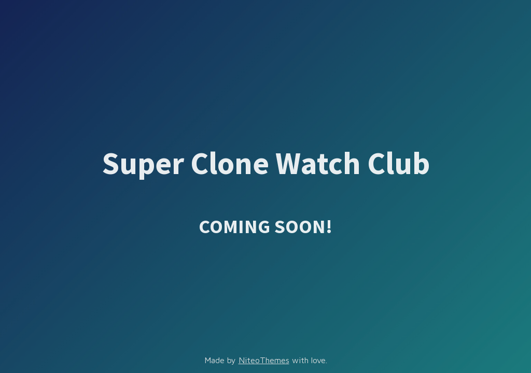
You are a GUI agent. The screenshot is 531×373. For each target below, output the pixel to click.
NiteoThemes (264, 360)
